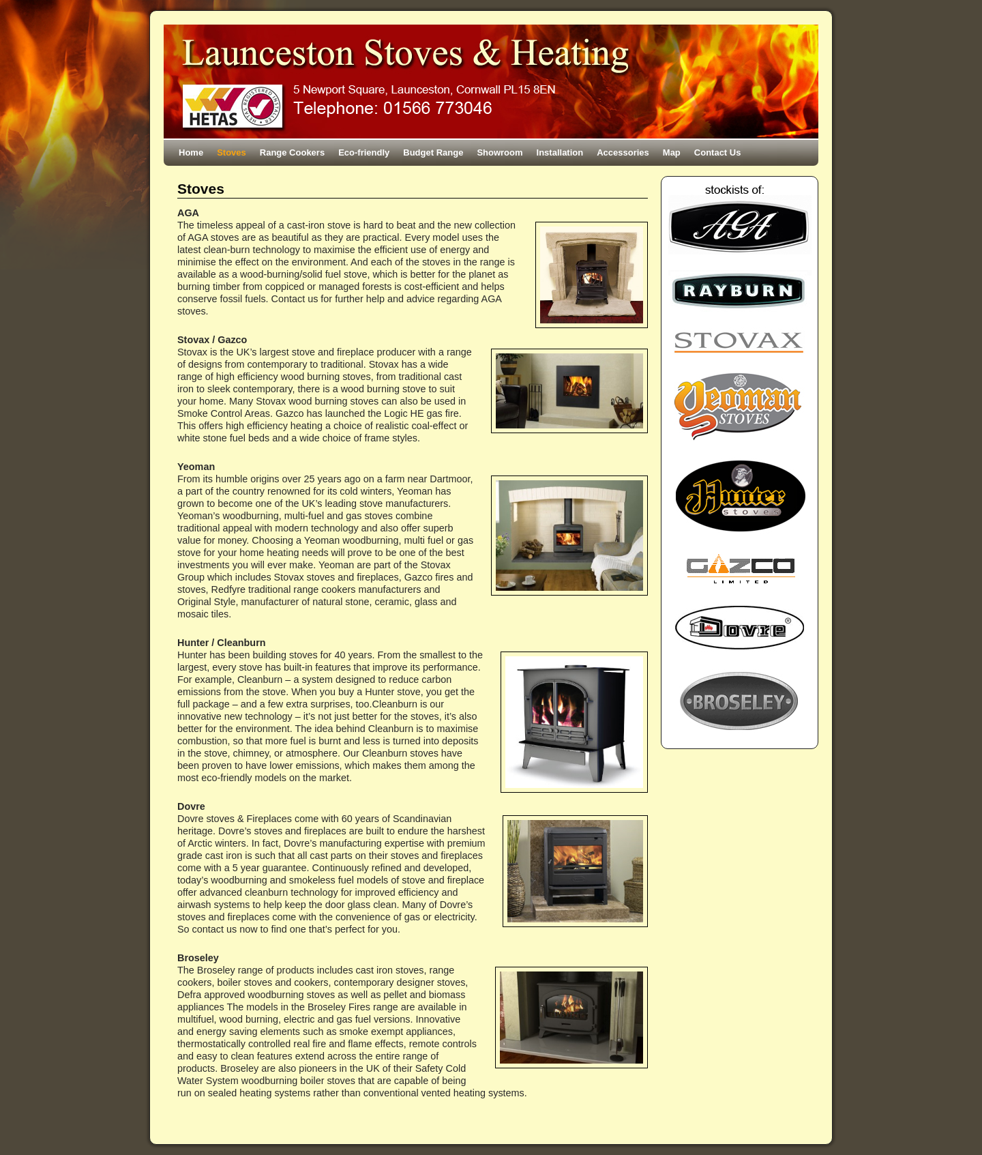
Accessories (623, 152)
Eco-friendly (363, 152)
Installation (560, 152)
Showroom (499, 152)
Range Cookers (292, 152)
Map (672, 152)
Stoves (231, 152)
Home (191, 152)
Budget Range (433, 152)
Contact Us (717, 152)
